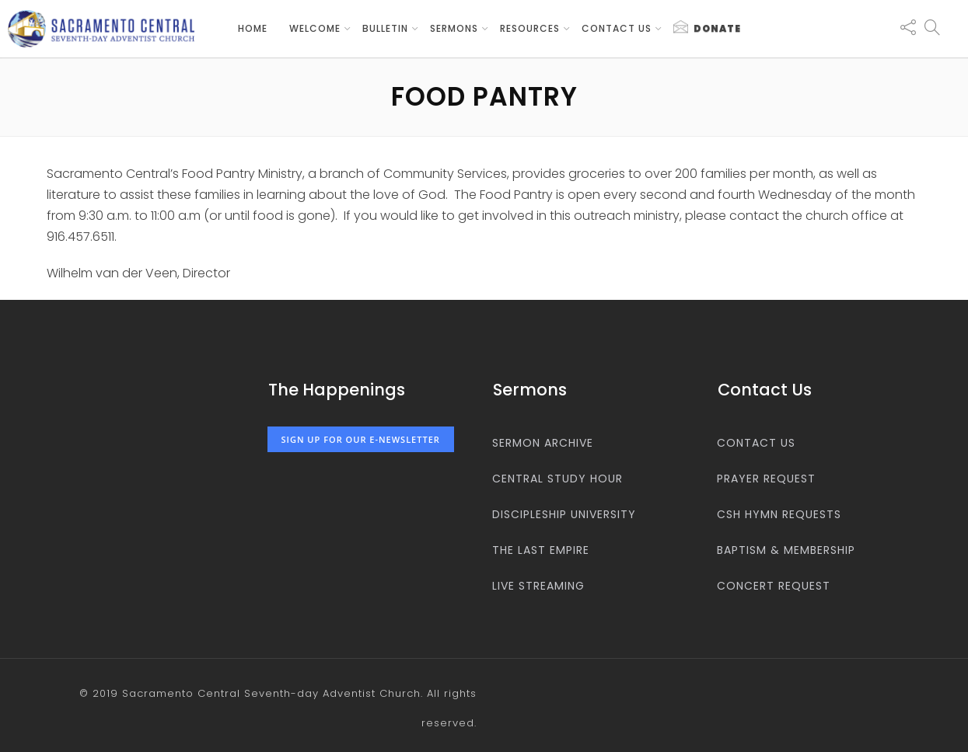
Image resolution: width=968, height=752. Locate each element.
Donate (707, 27)
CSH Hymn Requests (779, 514)
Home (252, 28)
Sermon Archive (542, 443)
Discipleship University (564, 514)
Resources (530, 28)
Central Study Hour (557, 478)
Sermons (454, 28)
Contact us (617, 28)
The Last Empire (540, 550)
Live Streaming (538, 586)
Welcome (315, 28)
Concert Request (773, 586)
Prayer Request (766, 478)
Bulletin (385, 28)
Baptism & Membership (786, 550)
